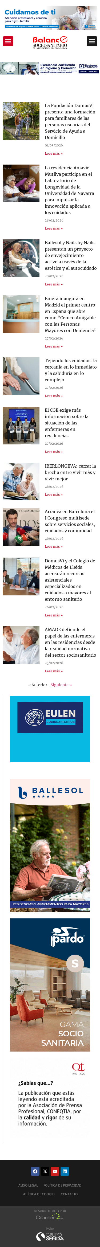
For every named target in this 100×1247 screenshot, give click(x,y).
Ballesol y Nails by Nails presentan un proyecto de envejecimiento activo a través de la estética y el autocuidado (71, 255)
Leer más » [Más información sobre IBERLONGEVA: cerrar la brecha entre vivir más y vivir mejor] (54, 495)
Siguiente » (61, 684)
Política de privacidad (62, 1185)
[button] (8, 41)
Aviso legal (28, 1185)
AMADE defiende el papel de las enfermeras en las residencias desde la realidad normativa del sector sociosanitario (70, 642)
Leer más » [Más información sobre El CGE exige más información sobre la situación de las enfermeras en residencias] (54, 452)
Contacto (69, 1194)
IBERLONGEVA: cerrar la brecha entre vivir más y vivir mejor (70, 472)
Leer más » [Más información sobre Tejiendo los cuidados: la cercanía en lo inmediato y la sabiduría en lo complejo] (54, 396)
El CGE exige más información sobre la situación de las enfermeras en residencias (67, 422)
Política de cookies (38, 1194)
